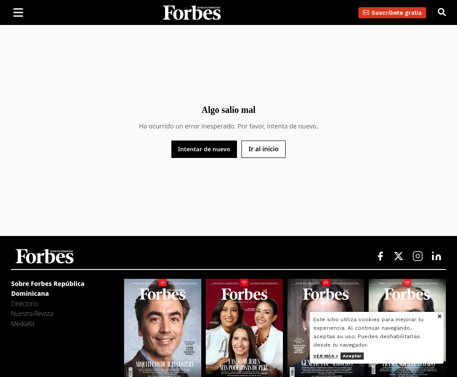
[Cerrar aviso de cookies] (440, 317)
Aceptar (353, 355)
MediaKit (23, 323)
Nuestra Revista (32, 313)
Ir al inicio (263, 149)
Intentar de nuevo (204, 149)
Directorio (24, 303)
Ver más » (326, 355)
